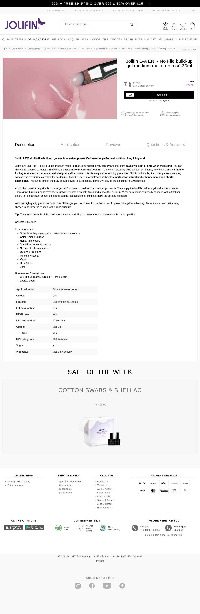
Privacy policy (104, 496)
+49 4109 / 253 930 (150, 530)
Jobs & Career (104, 504)
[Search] (133, 24)
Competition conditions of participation (65, 489)
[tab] (25, 145)
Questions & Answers (70, 481)
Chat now (178, 530)
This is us (102, 485)
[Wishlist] (183, 26)
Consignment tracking (19, 481)
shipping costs (164, 101)
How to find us (104, 507)
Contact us (102, 481)
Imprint (100, 561)
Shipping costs (15, 485)
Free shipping (83, 556)
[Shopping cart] (192, 25)
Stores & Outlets (105, 500)
